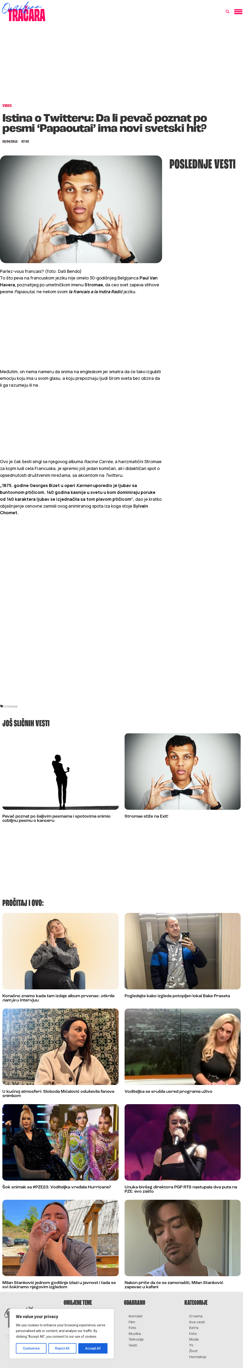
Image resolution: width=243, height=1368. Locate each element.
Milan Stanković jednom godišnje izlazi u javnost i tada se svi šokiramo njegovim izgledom (59, 1285)
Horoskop (197, 1357)
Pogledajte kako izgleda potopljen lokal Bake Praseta (177, 996)
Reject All (62, 1348)
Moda (194, 1339)
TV (191, 1345)
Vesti (133, 1345)
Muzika (135, 1334)
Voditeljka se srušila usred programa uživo (168, 1091)
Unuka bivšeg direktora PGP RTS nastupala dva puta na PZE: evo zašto (181, 1189)
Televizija (136, 1339)
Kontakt (136, 1316)
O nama (195, 1316)
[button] (227, 12)
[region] (61, 1334)
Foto (132, 1328)
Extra (193, 1328)
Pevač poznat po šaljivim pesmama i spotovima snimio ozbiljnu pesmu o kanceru (56, 818)
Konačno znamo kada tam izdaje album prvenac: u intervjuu (58, 998)
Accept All (93, 1348)
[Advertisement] (121, 65)
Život (193, 1351)
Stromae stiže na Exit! (146, 816)
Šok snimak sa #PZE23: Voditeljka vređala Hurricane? (56, 1187)
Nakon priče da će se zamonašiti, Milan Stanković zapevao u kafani (174, 1285)
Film (132, 1322)
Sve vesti (197, 1322)
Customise (31, 1348)
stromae (11, 706)
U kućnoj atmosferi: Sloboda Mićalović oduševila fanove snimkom (58, 1093)
